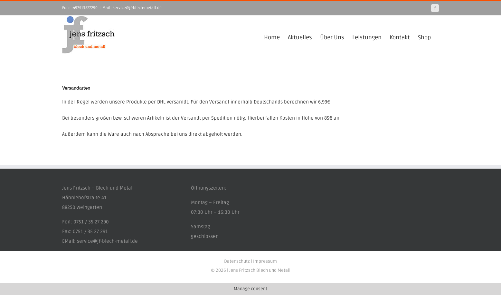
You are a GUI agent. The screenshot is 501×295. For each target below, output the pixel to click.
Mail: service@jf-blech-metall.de (132, 7)
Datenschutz (237, 261)
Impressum (265, 261)
